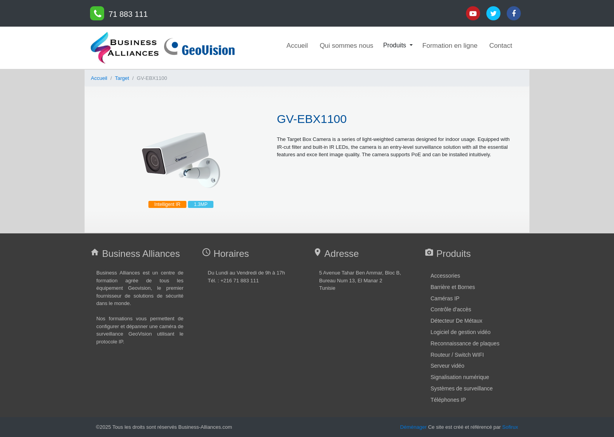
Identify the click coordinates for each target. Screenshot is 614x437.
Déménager (413, 427)
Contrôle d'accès (451, 309)
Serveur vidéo (447, 366)
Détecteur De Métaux (456, 321)
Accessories (445, 276)
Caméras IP (445, 298)
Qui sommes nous (346, 45)
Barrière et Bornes (453, 287)
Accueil (297, 45)
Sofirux (510, 427)
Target (122, 78)
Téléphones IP (448, 400)
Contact (500, 45)
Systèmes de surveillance (462, 388)
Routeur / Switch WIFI (457, 355)
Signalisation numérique (460, 377)
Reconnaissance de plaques (465, 343)
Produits (395, 45)
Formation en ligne (450, 45)
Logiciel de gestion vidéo (461, 332)
